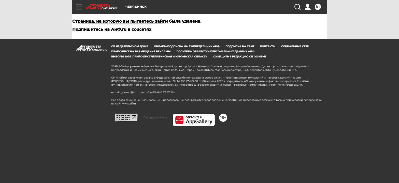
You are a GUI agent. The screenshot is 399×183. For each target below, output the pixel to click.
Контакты (267, 46)
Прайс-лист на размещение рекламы (140, 51)
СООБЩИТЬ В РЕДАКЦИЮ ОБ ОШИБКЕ (239, 56)
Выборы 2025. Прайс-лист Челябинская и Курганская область (159, 56)
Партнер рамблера (155, 117)
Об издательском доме (129, 46)
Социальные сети (295, 46)
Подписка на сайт (239, 46)
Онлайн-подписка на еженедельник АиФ (187, 46)
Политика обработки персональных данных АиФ (215, 51)
